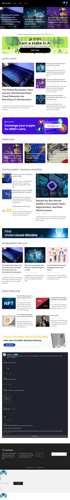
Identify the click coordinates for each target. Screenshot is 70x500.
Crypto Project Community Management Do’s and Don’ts (56, 267)
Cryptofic (3, 26)
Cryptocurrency (51, 26)
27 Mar (5, 423)
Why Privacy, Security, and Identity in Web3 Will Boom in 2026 (35, 21)
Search (65, 454)
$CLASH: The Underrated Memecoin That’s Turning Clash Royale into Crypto (58, 20)
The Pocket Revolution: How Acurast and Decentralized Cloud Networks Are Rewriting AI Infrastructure (10, 19)
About (14, 3)
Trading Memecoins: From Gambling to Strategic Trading (33, 155)
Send (18, 483)
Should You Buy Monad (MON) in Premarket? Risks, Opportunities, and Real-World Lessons (55, 97)
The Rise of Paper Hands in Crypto (21, 206)
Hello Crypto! (54, 315)
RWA (15, 26)
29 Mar (5, 377)
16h (4, 388)
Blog (20, 3)
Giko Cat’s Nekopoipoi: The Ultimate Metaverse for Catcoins (56, 155)
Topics (26, 3)
